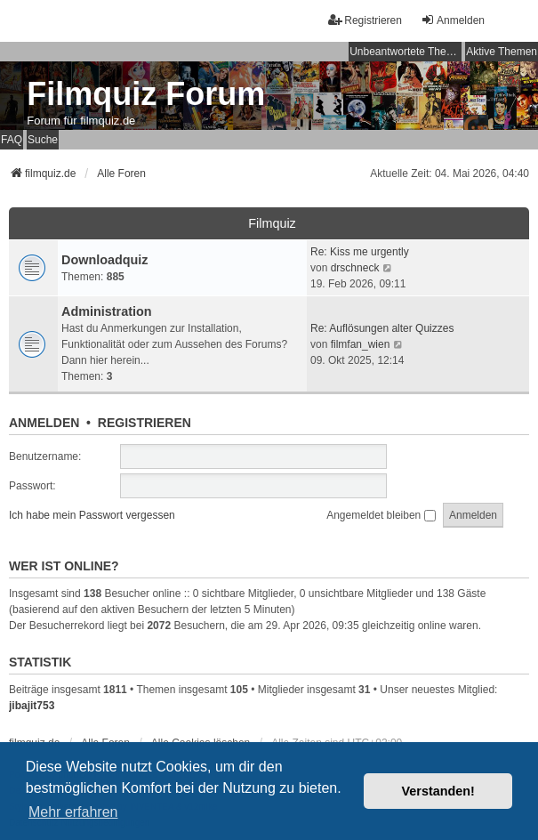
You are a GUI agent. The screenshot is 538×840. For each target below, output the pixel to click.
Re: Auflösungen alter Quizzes (382, 328)
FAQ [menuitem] (11, 139)
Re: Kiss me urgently (359, 252)
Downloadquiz (105, 260)
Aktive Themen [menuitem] (501, 51)
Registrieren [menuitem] (365, 20)
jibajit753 (31, 705)
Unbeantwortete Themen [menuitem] (405, 51)
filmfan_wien (360, 344)
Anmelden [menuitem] (453, 20)
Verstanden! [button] (438, 791)
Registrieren (144, 423)
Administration (106, 311)
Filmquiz (272, 223)
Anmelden (44, 423)
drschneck (355, 268)
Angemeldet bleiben (380, 515)
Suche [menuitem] (43, 139)
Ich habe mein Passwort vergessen (92, 515)
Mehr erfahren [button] (73, 812)
